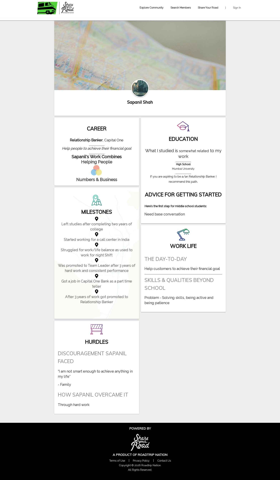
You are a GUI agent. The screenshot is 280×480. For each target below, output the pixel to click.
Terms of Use (117, 460)
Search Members (181, 7)
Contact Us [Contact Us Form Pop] (164, 460)
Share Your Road (208, 7)
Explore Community (151, 7)
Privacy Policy (141, 460)
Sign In (237, 7)
